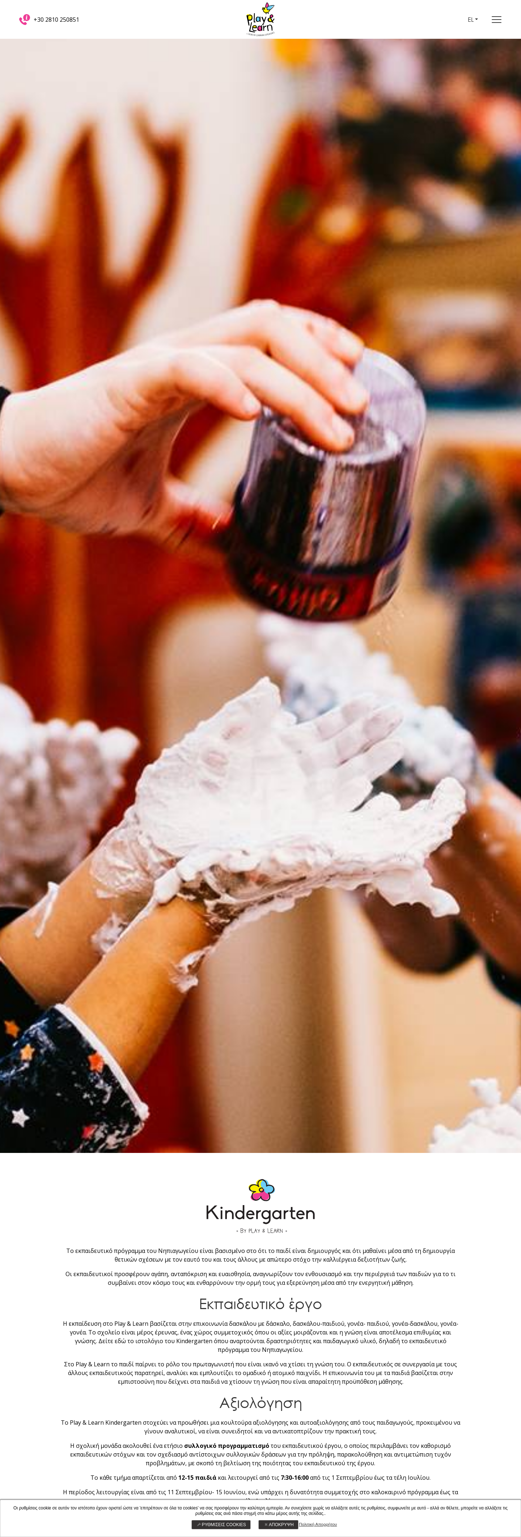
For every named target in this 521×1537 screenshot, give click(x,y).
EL (471, 19)
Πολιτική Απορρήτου (317, 1524)
